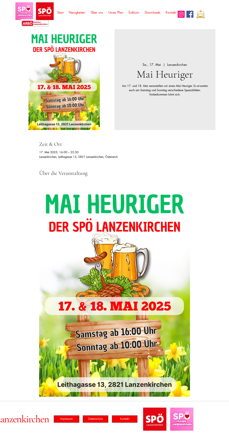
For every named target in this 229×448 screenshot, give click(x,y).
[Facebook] (189, 14)
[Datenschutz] (95, 419)
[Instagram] (181, 14)
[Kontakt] (124, 419)
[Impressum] (66, 419)
